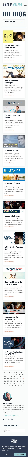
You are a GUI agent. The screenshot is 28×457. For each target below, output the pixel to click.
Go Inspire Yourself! (11, 150)
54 (15, 385)
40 (14, 381)
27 (17, 378)
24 (8, 378)
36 (23, 380)
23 (5, 378)
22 (23, 376)
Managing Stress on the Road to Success (13, 283)
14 (19, 374)
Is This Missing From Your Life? (13, 248)
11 (10, 374)
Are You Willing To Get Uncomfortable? (12, 46)
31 (8, 380)
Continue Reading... (9, 60)
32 (11, 380)
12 (13, 374)
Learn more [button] (5, 450)
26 (14, 378)
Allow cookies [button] (20, 454)
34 (17, 380)
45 (8, 383)
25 (11, 378)
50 (23, 383)
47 (14, 383)
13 (16, 374)
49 (20, 383)
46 (11, 383)
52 (9, 385)
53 (12, 385)
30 (5, 380)
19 (14, 376)
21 (20, 376)
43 (23, 381)
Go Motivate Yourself (12, 183)
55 (18, 385)
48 (17, 383)
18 (11, 376)
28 (20, 378)
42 (20, 381)
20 (17, 376)
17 (8, 376)
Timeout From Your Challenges (11, 81)
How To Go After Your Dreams (12, 116)
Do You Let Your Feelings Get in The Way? (13, 353)
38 (8, 381)
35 (20, 380)
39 (11, 381)
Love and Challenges (12, 216)
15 (23, 374)
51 (6, 385)
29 (23, 378)
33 (14, 380)
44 (5, 383)
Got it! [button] (7, 454)
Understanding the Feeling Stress (11, 318)
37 (5, 381)
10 (7, 374)
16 (5, 376)
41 (17, 381)
